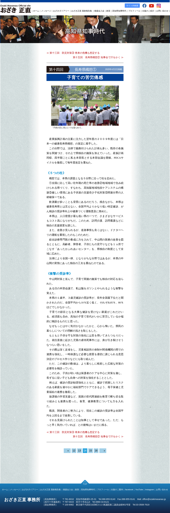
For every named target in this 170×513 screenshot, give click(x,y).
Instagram (149, 489)
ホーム (36, 11)
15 (90, 450)
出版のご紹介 (148, 11)
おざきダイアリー (61, 11)
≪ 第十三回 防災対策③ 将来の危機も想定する (73, 53)
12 (74, 450)
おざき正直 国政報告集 (81, 11)
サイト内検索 (132, 5)
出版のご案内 (117, 489)
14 (85, 450)
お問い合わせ (162, 11)
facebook (129, 489)
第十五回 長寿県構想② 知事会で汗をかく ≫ (98, 57)
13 (79, 450)
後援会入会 (99, 11)
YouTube (139, 489)
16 (96, 450)
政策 (108, 11)
